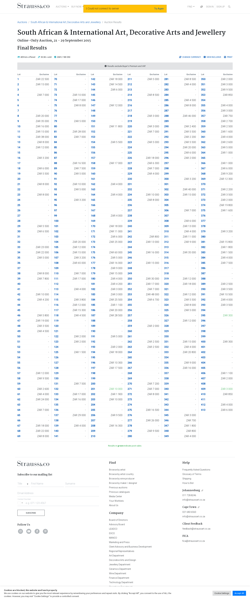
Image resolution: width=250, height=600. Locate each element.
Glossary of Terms (191, 474)
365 (203, 157)
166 (93, 205)
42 (18, 294)
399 (203, 336)
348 (166, 430)
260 (130, 331)
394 (203, 310)
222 (130, 136)
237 (130, 210)
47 (18, 320)
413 (203, 409)
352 (203, 89)
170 (93, 226)
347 (166, 425)
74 (55, 100)
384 (203, 257)
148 (93, 110)
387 (203, 273)
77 (55, 115)
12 (18, 136)
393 (203, 304)
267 (130, 367)
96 (55, 205)
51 (18, 341)
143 (93, 84)
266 (130, 362)
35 (18, 257)
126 (56, 357)
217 (130, 110)
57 (18, 373)
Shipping (186, 478)
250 (130, 278)
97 (55, 210)
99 (55, 215)
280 (130, 436)
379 (203, 231)
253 (130, 294)
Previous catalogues (119, 492)
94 (55, 194)
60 (18, 388)
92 (55, 184)
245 (130, 252)
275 (130, 409)
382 (203, 247)
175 (93, 252)
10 (18, 126)
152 (93, 131)
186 (93, 310)
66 (18, 420)
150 (93, 121)
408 (203, 383)
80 (55, 126)
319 (166, 278)
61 (18, 394)
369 (203, 178)
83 (55, 136)
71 (55, 84)
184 (93, 299)
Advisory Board (117, 524)
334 (166, 357)
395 (203, 315)
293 (166, 142)
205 (93, 409)
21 (18, 184)
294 (166, 147)
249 (130, 273)
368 (203, 173)
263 (130, 346)
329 (166, 331)
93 (55, 189)
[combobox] (23, 483)
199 (93, 378)
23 (18, 194)
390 (203, 289)
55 (18, 362)
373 (203, 199)
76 (55, 110)
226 (130, 157)
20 (18, 178)
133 (56, 394)
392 (203, 299)
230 (130, 178)
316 (166, 262)
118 (56, 315)
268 (130, 373)
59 (18, 383)
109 (56, 268)
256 (130, 310)
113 (56, 289)
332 (166, 346)
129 (56, 373)
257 (130, 315)
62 (18, 399)
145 (93, 94)
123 (56, 341)
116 (56, 304)
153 (93, 136)
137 (56, 415)
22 (18, 189)
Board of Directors (118, 520)
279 (130, 430)
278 (130, 425)
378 (203, 226)
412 (203, 404)
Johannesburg (191, 490)
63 (18, 404)
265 (130, 357)
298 (166, 168)
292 (166, 136)
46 (18, 315)
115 (56, 299)
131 (56, 383)
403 (203, 357)
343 (166, 404)
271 (130, 388)
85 (55, 147)
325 (166, 310)
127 (56, 362)
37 (18, 268)
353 (203, 94)
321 (166, 289)
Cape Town (189, 507)
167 (93, 210)
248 (130, 268)
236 (130, 205)
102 (56, 231)
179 (93, 273)
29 (18, 226)
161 (93, 178)
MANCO (113, 538)
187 (93, 315)
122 (56, 336)
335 (166, 362)
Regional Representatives (121, 551)
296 (166, 157)
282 (166, 84)
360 (203, 131)
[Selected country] (21, 503)
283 (166, 89)
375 (203, 210)
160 (93, 173)
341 (166, 394)
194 (93, 352)
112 (56, 283)
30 (18, 231)
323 (166, 299)
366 (203, 163)
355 (203, 105)
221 (130, 131)
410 (203, 394)
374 (203, 205)
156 (93, 152)
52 (18, 346)
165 (93, 199)
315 (166, 257)
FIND (190, 6)
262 (130, 341)
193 (93, 346)
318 (166, 273)
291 (166, 131)
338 (166, 378)
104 (56, 241)
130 (56, 378)
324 (166, 304)
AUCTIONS (61, 6)
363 (203, 147)
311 (166, 236)
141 (56, 436)
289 (166, 121)
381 (203, 241)
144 (93, 89)
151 (93, 126)
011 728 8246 (189, 495)
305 (166, 205)
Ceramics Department (120, 569)
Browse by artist (117, 469)
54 (18, 357)
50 (18, 336)
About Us (113, 505)
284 (166, 94)
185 (93, 304)
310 (166, 231)
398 (203, 331)
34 (18, 252)
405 (203, 367)
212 (130, 84)
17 (18, 163)
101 (56, 226)
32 (18, 241)
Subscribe (31, 513)
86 (55, 152)
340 (166, 388)
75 (55, 105)
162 (93, 184)
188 (93, 320)
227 (130, 163)
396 (203, 320)
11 (18, 131)
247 (130, 262)
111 (56, 278)
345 (166, 415)
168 (93, 215)
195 (93, 357)
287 (166, 110)
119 (56, 320)
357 (203, 115)
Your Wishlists (116, 501)
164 (93, 194)
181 (93, 283)
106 (56, 252)
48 (18, 325)
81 (55, 131)
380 (203, 236)
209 (93, 430)
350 (203, 79)
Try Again (159, 8)
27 (18, 215)
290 (166, 126)
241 (130, 231)
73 (55, 94)
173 (93, 241)
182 (93, 289)
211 (130, 79)
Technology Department (121, 582)
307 (166, 215)
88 (55, 163)
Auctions (22, 22)
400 (203, 341)
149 (93, 115)
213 (130, 89)
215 (130, 100)
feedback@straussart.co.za (196, 528)
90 (55, 173)
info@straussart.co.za (193, 499)
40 (18, 283)
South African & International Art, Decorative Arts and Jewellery (66, 22)
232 (130, 189)
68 (18, 430)
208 (93, 425)
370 (203, 184)
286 (166, 105)
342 (166, 399)
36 (18, 262)
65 (18, 415)
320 (166, 283)
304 (166, 199)
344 (166, 409)
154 (93, 142)
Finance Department (119, 578)
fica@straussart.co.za (193, 541)
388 (203, 278)
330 (166, 336)
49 (18, 331)
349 (166, 436)
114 (56, 294)
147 (93, 105)
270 (130, 383)
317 (166, 268)
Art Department (116, 555)
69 (18, 436)
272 (130, 394)
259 (130, 325)
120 (56, 325)
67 (18, 425)
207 (93, 420)
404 (203, 362)
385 (203, 262)
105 (56, 247)
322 (166, 294)
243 (130, 241)
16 (18, 157)
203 (93, 399)
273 (130, 399)
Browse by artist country (121, 474)
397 (203, 325)
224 (130, 147)
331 (166, 341)
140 (56, 430)
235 (130, 199)
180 (93, 278)
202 (93, 394)
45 (18, 310)
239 (130, 220)
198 (93, 373)
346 (166, 420)
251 (130, 283)
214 (130, 94)
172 (93, 236)
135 (56, 404)
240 (130, 226)
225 (130, 152)
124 (56, 346)
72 (55, 89)
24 (18, 199)
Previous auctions (118, 487)
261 (130, 336)
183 (93, 294)
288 (166, 115)
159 (93, 168)
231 (130, 184)
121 (56, 331)
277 (130, 420)
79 (55, 121)
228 (130, 168)
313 (166, 247)
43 (18, 299)
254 (130, 299)
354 (203, 100)
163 (93, 189)
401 (203, 346)
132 (56, 388)
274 (130, 404)
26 (18, 210)
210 (93, 436)
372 (203, 194)
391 (203, 294)
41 (18, 289)
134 (56, 399)
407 (203, 378)
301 (166, 184)
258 (130, 320)
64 (18, 409)
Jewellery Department (119, 564)
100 (56, 220)
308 (166, 220)
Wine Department (117, 573)
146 (93, 100)
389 (203, 283)
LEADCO (113, 529)
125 (56, 352)
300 (166, 178)
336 (166, 367)
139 (56, 425)
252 (130, 289)
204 (93, 404)
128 (56, 367)
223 (130, 142)
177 (93, 262)
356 (203, 110)
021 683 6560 (189, 512)
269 (130, 378)
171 (93, 231)
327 (166, 320)
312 (166, 241)
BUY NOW (76, 6)
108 (56, 262)
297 (166, 163)
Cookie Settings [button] (221, 593)
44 (18, 304)
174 (93, 247)
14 (18, 147)
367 (203, 168)
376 (203, 215)
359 (203, 126)
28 (18, 220)
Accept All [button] (239, 593)
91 (55, 178)
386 (203, 268)
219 (130, 121)
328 (166, 325)
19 (18, 173)
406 (203, 373)
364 (203, 152)
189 (93, 325)
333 (166, 352)
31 (18, 236)
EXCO (112, 533)
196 (93, 362)
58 (18, 378)
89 (55, 168)
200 (93, 383)
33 (18, 247)
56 (18, 367)
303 (166, 194)
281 (166, 79)
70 (55, 79)
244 (130, 247)
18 (18, 168)
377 (203, 220)
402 (203, 352)
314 (166, 252)
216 (130, 105)
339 (166, 383)
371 (203, 189)
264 (130, 352)
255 (130, 304)
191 (93, 336)
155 (93, 147)
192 (93, 341)
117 (56, 310)
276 (130, 415)
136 (56, 409)
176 (93, 257)
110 (56, 273)
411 (203, 399)
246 (130, 257)
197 (93, 367)
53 (18, 352)
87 (55, 157)
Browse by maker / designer (123, 483)
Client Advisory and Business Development (130, 546)
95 (55, 199)
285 (166, 100)
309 (166, 226)
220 (130, 126)
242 (130, 236)
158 (93, 163)
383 (203, 252)
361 (203, 136)
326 (166, 315)
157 (93, 157)
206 (93, 415)
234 (130, 194)
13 (18, 142)
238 (130, 215)
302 (166, 189)
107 (56, 257)
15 (18, 152)
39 (18, 278)
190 (93, 331)
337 (166, 373)
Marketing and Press (119, 542)
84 (55, 142)
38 (18, 273)
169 (93, 220)
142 (93, 79)
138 (56, 420)
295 (166, 152)
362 (203, 142)
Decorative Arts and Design (122, 560)
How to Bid (187, 483)
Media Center (115, 496)
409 (203, 388)
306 (166, 210)
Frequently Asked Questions (196, 469)
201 (93, 388)
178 (93, 268)
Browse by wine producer (122, 478)
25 (18, 205)
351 (203, 84)
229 (130, 173)
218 (130, 115)
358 (203, 121)
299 (166, 173)
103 (56, 236)
